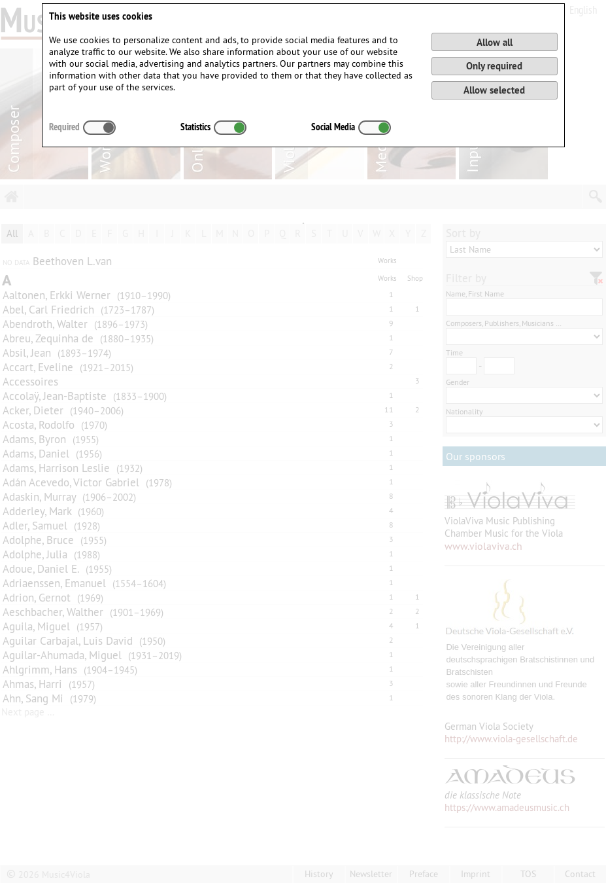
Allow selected (494, 90)
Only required (494, 66)
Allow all (495, 42)
